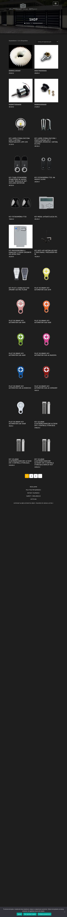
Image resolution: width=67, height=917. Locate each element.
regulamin (33, 485)
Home (28, 25)
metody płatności (33, 491)
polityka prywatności (33, 488)
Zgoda (19, 914)
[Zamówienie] (47, 181)
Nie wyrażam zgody (30, 914)
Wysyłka (34, 497)
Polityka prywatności (44, 914)
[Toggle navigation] (55, 3)
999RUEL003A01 (37, 25)
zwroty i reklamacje (33, 494)
